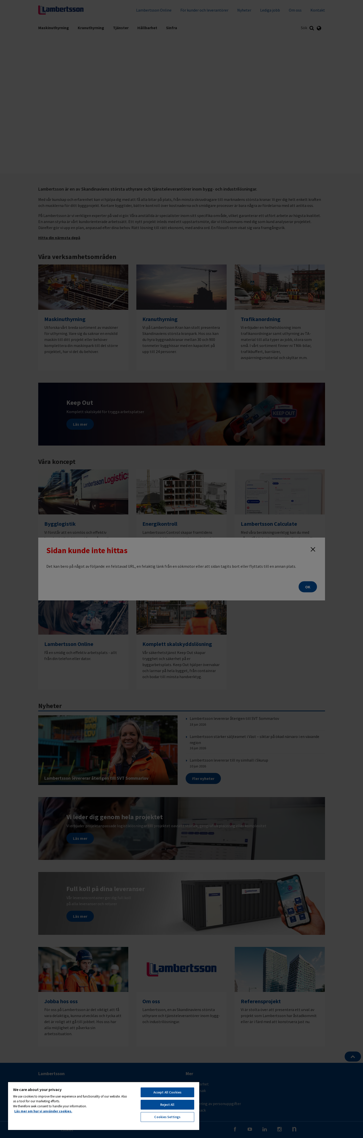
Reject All (167, 1105)
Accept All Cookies (167, 1092)
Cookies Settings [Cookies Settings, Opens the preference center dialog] (167, 1117)
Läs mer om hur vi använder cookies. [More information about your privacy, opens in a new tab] (43, 1111)
